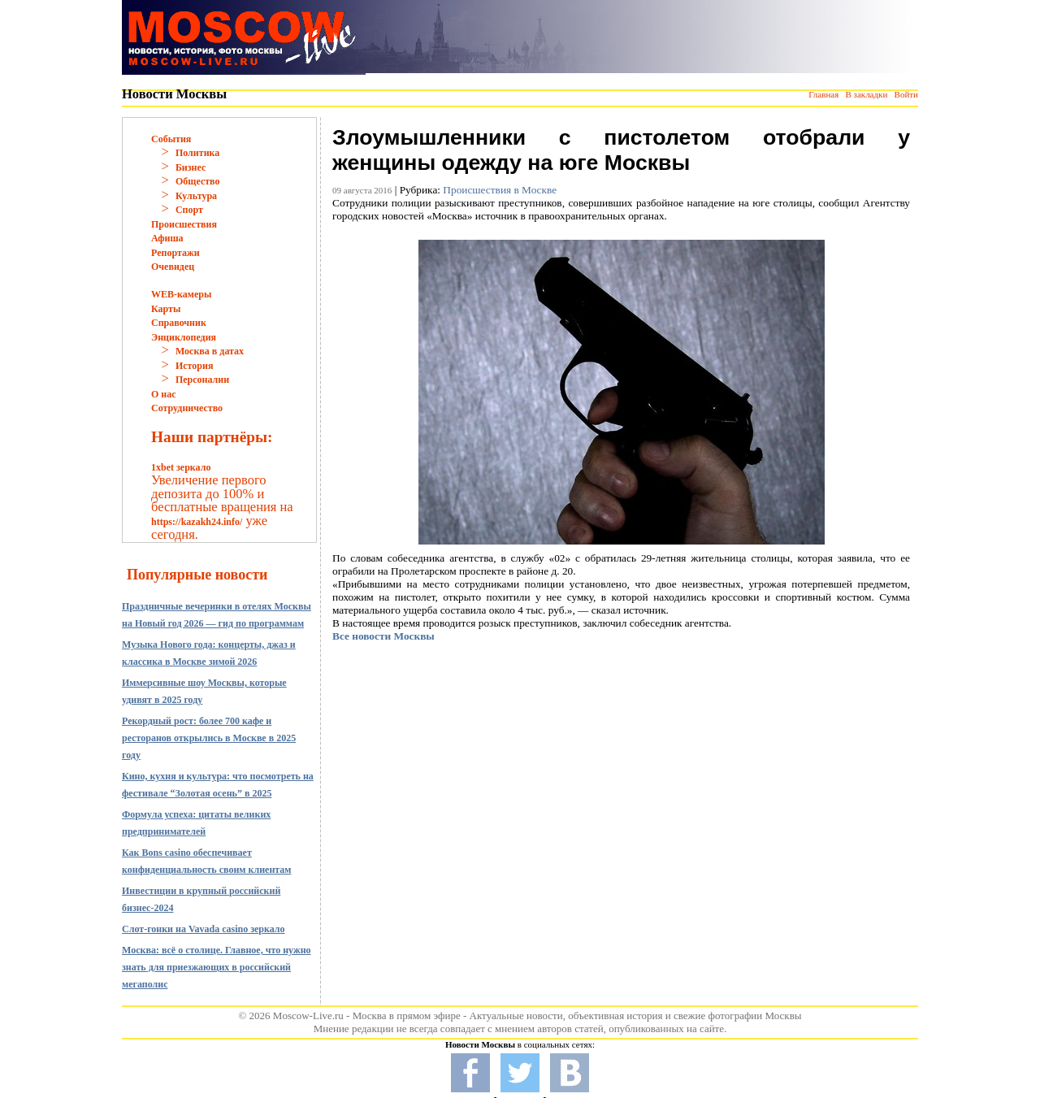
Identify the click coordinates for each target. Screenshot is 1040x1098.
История (194, 365)
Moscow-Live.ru (308, 1015)
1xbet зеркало (180, 467)
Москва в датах (210, 351)
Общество (198, 181)
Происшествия (184, 224)
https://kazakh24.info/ (196, 521)
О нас (163, 394)
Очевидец (172, 266)
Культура (196, 196)
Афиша (167, 238)
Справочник (178, 322)
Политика (197, 152)
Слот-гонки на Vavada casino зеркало (203, 929)
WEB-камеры (181, 294)
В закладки (866, 94)
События (171, 139)
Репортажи (175, 252)
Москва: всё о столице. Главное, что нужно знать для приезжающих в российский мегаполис (216, 967)
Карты (165, 309)
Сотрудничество (187, 408)
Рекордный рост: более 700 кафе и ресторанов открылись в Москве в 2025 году (209, 738)
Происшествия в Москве (500, 190)
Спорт (189, 209)
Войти (906, 94)
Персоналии (202, 379)
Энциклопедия (183, 337)
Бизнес (191, 167)
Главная (823, 94)
